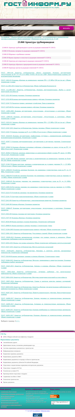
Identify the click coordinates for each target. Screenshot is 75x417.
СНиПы (21, 21)
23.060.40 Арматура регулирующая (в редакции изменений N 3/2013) (25, 61)
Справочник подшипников (9, 400)
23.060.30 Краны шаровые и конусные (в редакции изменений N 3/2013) (26, 58)
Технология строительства (11, 379)
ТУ (34, 21)
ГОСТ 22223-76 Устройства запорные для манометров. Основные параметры (27, 193)
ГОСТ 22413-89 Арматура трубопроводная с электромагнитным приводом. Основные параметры (34, 200)
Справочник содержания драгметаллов (12, 394)
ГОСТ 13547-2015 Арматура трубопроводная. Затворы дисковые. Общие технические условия (33, 128)
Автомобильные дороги (10, 342)
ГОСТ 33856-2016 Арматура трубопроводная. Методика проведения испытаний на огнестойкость (34, 277)
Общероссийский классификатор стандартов (26, 37)
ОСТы (28, 21)
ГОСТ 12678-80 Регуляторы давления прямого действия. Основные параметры (27, 107)
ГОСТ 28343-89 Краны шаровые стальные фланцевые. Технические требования (28, 222)
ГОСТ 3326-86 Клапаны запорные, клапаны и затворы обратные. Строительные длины (30, 256)
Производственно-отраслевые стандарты (15, 373)
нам (33, 397)
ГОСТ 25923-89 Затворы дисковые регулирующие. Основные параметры (25, 214)
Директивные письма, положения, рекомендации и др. (19, 345)
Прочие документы (8, 382)
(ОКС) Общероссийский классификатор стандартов (18, 337)
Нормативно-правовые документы (13, 354)
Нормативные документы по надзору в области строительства (21, 359)
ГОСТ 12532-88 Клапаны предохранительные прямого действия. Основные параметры (30, 99)
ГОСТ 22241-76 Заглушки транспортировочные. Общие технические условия (27, 196)
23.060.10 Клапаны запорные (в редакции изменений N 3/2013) (23, 51)
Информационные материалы (11, 351)
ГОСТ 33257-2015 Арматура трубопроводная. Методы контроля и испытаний (27, 247)
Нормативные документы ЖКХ (12, 356)
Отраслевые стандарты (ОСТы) (12, 368)
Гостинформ (5, 37)
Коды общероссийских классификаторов (7, 397)
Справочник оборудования (9, 392)
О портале (5, 21)
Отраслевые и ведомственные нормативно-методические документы (23, 365)
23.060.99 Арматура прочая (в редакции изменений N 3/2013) (22, 68)
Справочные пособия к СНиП (12, 376)
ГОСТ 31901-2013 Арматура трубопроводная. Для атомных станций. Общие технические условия (34, 233)
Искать (66, 28)
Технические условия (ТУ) (11, 371)
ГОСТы (14, 21)
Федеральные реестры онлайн (10, 403)
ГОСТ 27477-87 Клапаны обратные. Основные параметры (20, 218)
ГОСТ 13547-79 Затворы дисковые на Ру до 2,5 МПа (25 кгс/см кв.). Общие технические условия (34, 132)
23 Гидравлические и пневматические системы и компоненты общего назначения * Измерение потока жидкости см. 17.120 (34, 38)
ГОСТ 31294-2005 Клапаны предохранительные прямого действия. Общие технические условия (33, 229)
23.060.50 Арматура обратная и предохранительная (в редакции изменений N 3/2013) (31, 64)
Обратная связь (52, 21)
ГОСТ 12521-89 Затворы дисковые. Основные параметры (20, 95)
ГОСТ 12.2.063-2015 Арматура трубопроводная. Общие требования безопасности (28, 86)
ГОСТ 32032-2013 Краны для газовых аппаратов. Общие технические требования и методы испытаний (36, 243)
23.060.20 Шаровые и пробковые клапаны (16, 54)
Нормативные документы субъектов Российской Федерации (20, 362)
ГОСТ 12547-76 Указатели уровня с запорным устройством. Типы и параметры (28, 103)
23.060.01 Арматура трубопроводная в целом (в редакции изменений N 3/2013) (28, 47)
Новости (41, 21)
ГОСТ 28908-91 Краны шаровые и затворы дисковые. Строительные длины (26, 225)
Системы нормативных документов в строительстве (18, 348)
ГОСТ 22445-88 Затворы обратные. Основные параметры (20, 204)
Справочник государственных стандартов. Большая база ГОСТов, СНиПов (37, 7)
